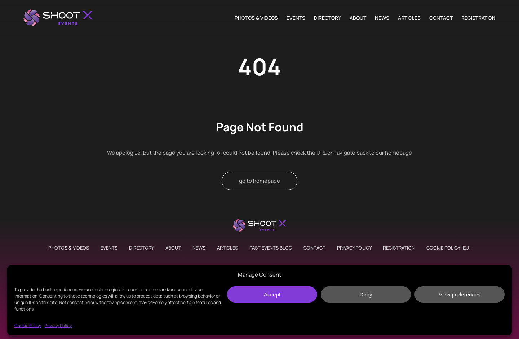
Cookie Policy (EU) (448, 248)
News (382, 18)
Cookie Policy (27, 325)
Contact (441, 18)
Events (296, 18)
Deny (365, 294)
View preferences (459, 294)
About (358, 18)
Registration (478, 18)
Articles (409, 18)
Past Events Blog (270, 248)
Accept (272, 294)
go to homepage (259, 181)
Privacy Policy (58, 325)
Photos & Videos (256, 18)
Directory (327, 18)
